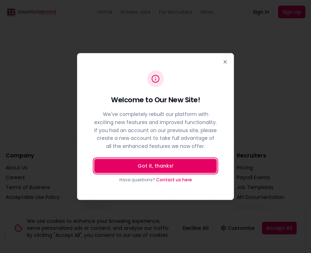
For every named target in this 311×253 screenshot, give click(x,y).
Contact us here (174, 180)
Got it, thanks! (155, 165)
